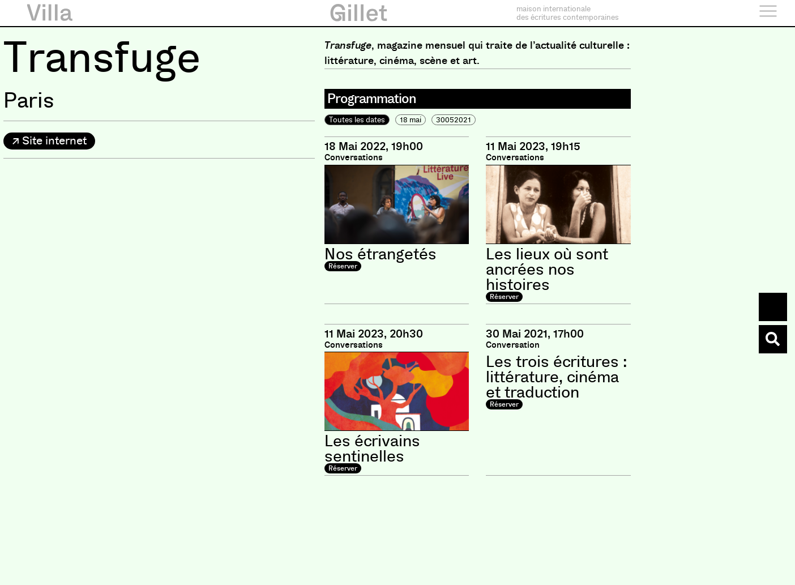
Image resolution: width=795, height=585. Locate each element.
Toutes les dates (357, 120)
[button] (49, 141)
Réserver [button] (342, 266)
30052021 (453, 120)
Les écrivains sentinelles (372, 449)
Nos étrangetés (380, 254)
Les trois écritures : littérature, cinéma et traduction (556, 377)
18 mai (410, 120)
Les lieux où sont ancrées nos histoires (547, 269)
